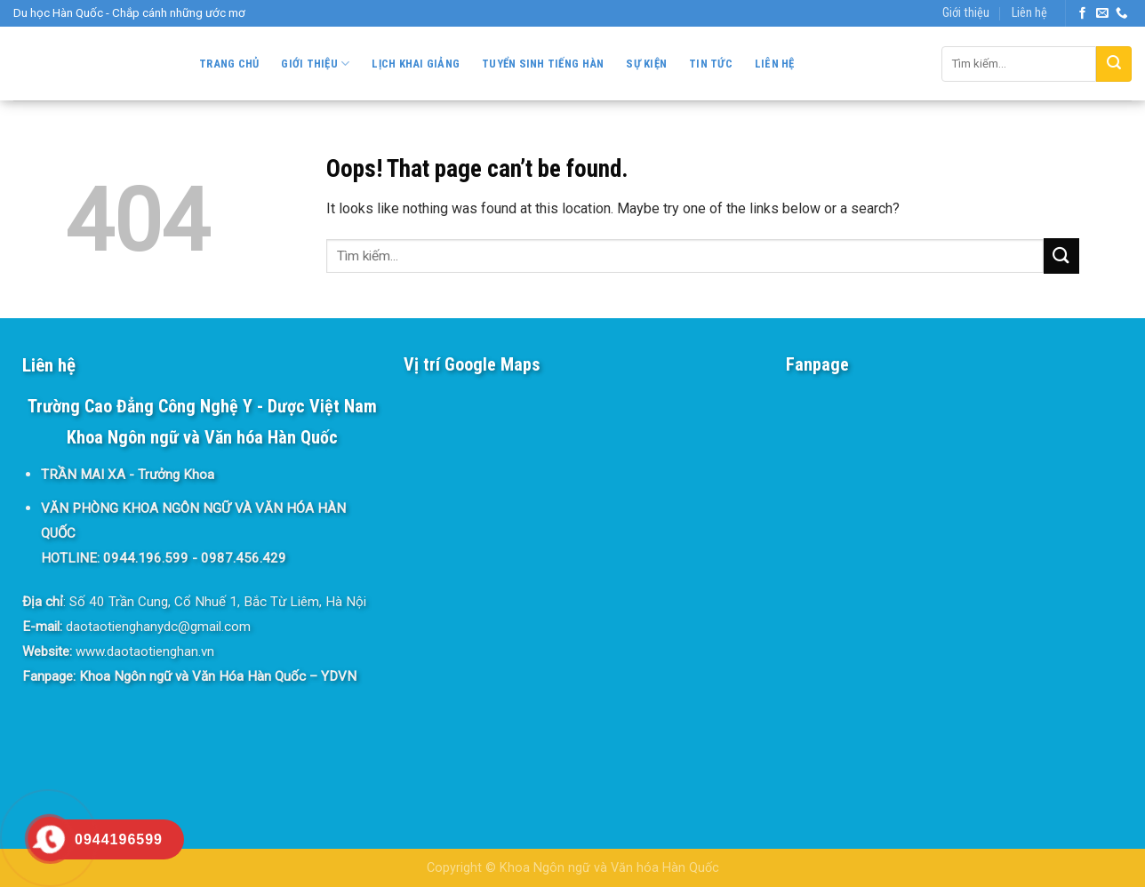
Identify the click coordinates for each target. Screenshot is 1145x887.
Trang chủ (229, 63)
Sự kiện (646, 63)
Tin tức (711, 63)
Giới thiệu (965, 12)
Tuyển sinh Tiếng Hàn (543, 63)
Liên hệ (1029, 12)
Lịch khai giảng (416, 63)
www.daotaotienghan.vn (145, 651)
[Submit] (1114, 64)
